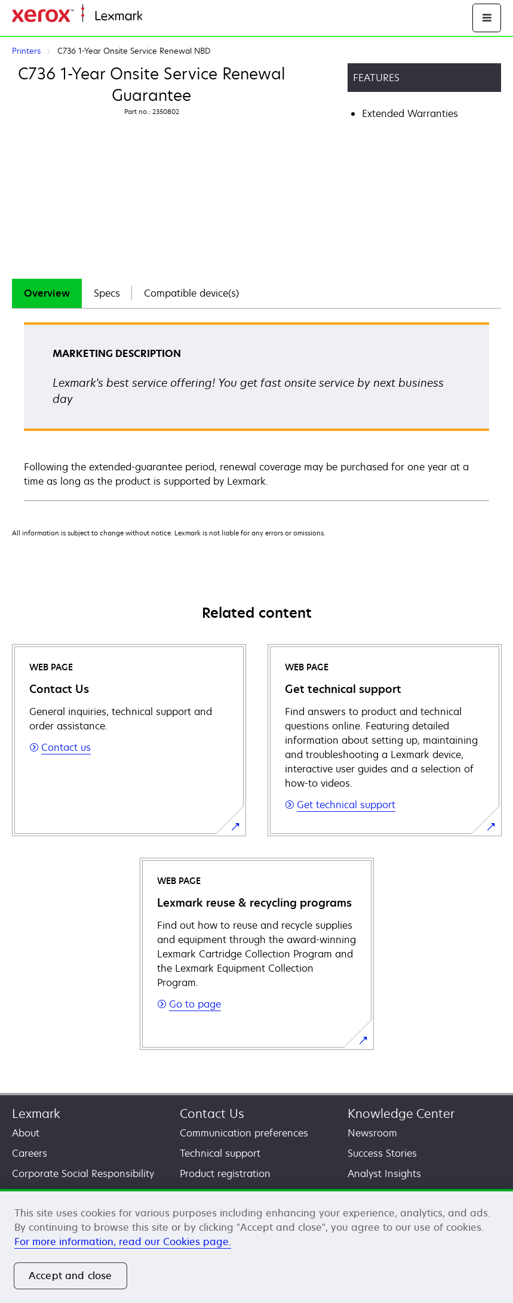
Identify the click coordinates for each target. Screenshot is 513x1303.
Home (154, 16)
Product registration (225, 1173)
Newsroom (372, 1132)
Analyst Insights (384, 1173)
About (25, 1132)
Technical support (220, 1153)
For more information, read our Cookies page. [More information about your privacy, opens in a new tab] (122, 1241)
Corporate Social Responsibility (83, 1173)
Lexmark (36, 1113)
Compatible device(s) (191, 293)
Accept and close (70, 1275)
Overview (47, 293)
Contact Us (212, 1113)
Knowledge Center (401, 1113)
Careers (29, 1153)
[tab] (47, 293)
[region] (256, 1246)
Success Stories (382, 1153)
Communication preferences (244, 1132)
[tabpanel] (256, 411)
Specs (107, 293)
